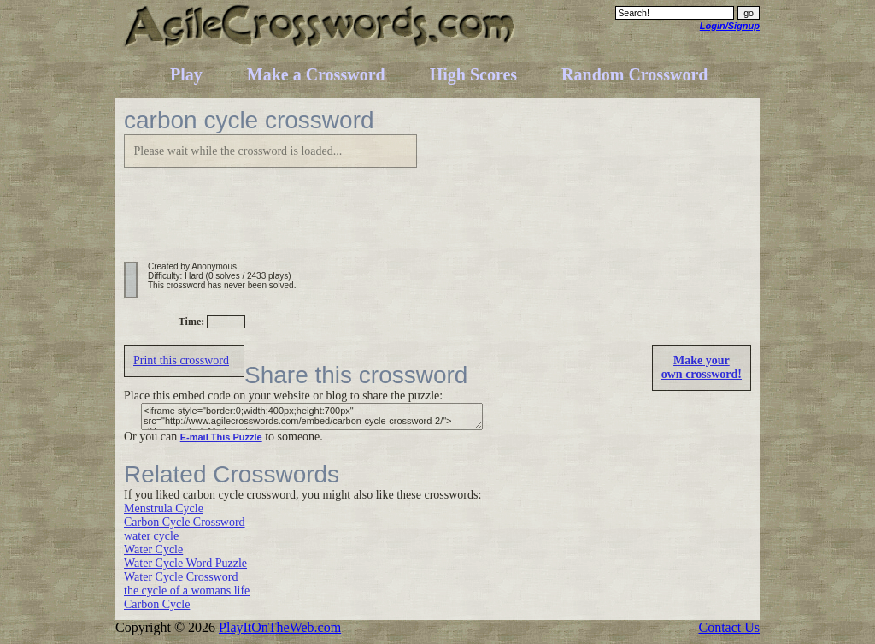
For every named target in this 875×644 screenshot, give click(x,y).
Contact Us (729, 627)
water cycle (151, 535)
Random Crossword (634, 74)
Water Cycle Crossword (181, 576)
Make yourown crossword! (701, 367)
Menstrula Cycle (163, 508)
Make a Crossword (316, 74)
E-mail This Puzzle (221, 437)
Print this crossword (181, 360)
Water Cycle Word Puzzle (185, 563)
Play (186, 74)
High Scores (473, 74)
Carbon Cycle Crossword (184, 522)
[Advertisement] (435, 223)
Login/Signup (730, 26)
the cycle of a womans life (187, 590)
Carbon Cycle (157, 604)
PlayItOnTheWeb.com (280, 627)
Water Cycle (153, 549)
